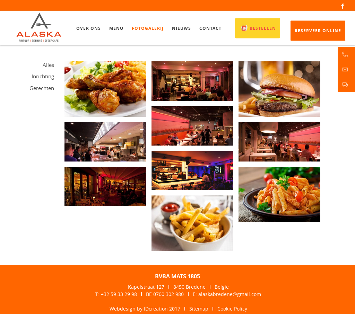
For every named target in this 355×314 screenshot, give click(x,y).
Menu (116, 29)
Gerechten (41, 88)
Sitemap (198, 308)
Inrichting (43, 76)
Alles (48, 64)
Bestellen (257, 29)
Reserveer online (318, 32)
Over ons (88, 29)
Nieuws (181, 29)
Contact (210, 29)
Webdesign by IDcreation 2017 (145, 308)
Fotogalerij (148, 29)
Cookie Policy (232, 308)
